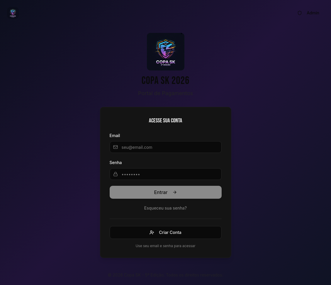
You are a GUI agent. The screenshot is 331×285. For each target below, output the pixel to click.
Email (115, 135)
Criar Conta (165, 232)
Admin (308, 12)
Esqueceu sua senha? (165, 207)
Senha (116, 162)
